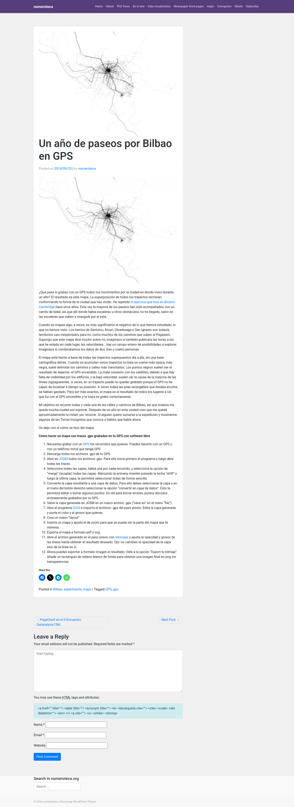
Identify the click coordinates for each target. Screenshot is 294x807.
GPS (86, 444)
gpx (115, 589)
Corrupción (224, 6)
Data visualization (159, 6)
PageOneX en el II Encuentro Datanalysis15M (59, 622)
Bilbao (57, 589)
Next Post (168, 620)
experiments (73, 589)
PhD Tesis (123, 6)
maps (210, 6)
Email (39, 735)
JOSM (63, 459)
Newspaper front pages (189, 6)
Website (39, 745)
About (110, 6)
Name (39, 725)
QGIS (76, 508)
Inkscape (121, 537)
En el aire (139, 6)
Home (99, 6)
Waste (239, 6)
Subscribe (252, 6)
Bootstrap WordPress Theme (78, 801)
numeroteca (43, 7)
